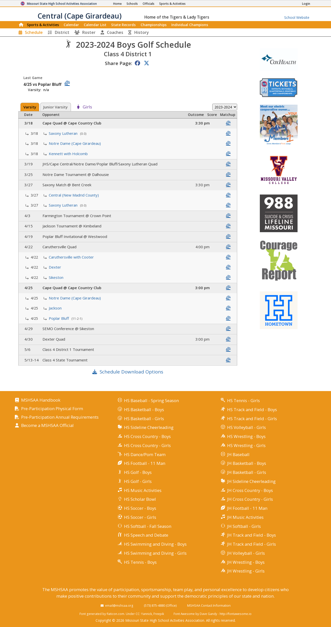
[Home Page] (117, 3)
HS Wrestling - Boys (246, 436)
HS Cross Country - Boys (147, 436)
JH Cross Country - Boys (250, 490)
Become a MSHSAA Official (47, 425)
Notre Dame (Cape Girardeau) (75, 143)
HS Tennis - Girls (243, 400)
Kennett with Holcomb (69, 153)
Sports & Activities (43, 24)
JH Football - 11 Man (247, 508)
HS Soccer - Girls (140, 517)
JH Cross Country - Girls (250, 499)
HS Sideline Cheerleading (149, 427)
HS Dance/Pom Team (145, 454)
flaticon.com (115, 614)
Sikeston (56, 277)
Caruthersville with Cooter (72, 257)
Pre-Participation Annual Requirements (60, 417)
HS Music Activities (142, 490)
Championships (154, 24)
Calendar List (95, 24)
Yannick (146, 614)
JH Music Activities (245, 517)
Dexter (55, 267)
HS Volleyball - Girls (246, 427)
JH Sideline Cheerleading (251, 481)
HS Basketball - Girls (144, 418)
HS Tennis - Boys (140, 562)
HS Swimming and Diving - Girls (155, 553)
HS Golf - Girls (138, 481)
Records (123, 24)
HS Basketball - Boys (144, 409)
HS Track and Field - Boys (252, 409)
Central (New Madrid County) (74, 195)
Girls (87, 107)
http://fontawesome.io (236, 614)
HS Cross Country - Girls (147, 445)
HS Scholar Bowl (140, 499)
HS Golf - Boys (138, 472)
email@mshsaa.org (119, 605)
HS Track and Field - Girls (252, 418)
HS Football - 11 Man (144, 463)
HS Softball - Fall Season (147, 526)
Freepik (158, 614)
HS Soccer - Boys (140, 508)
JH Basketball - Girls (246, 472)
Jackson (56, 307)
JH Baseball (238, 454)
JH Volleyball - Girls (246, 553)
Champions (189, 24)
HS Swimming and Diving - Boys (155, 544)
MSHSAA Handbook (40, 400)
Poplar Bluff (59, 318)
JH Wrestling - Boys (246, 562)
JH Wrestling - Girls (246, 571)
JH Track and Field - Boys (251, 535)
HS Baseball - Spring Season (151, 400)
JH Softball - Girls (244, 526)
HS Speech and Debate (146, 535)
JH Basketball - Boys (246, 463)
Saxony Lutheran (63, 133)
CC (138, 614)
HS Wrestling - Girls (246, 445)
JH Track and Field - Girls (251, 544)
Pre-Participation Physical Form (52, 408)
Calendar (71, 24)
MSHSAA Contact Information (209, 605)
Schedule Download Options (131, 371)
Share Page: (118, 63)
